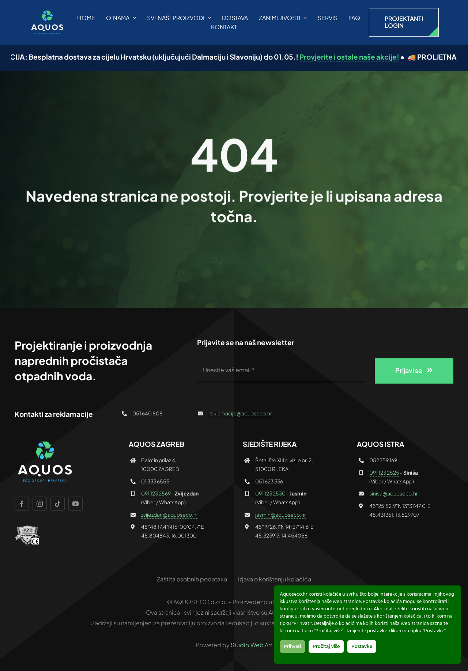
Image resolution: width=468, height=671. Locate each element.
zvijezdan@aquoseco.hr (169, 514)
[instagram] (40, 504)
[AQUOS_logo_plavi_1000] (46, 12)
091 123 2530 (270, 493)
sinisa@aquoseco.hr (393, 493)
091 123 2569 (156, 493)
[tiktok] (57, 504)
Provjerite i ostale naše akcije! (360, 56)
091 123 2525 (384, 472)
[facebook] (22, 504)
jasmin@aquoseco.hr (280, 514)
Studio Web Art (251, 645)
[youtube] (75, 504)
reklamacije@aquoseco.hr (240, 413)
